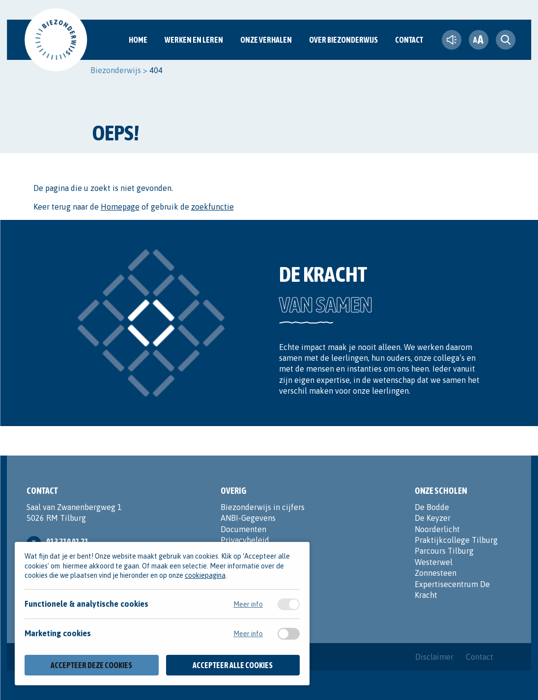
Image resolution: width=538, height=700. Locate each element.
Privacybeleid (245, 540)
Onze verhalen (266, 39)
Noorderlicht (437, 529)
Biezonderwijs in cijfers (263, 507)
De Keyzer (433, 517)
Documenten (243, 529)
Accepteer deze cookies (91, 665)
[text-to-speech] (451, 40)
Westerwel (434, 562)
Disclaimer (434, 656)
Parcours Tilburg (444, 550)
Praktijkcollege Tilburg (456, 540)
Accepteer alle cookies (233, 665)
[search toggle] (505, 40)
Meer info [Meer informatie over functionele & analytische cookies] (248, 604)
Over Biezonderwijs (343, 39)
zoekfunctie (212, 206)
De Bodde (432, 507)
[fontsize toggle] (478, 40)
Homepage (120, 206)
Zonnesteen (435, 572)
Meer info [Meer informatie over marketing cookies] (248, 634)
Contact (409, 39)
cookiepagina (205, 575)
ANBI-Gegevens (248, 517)
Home (138, 39)
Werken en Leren (194, 39)
